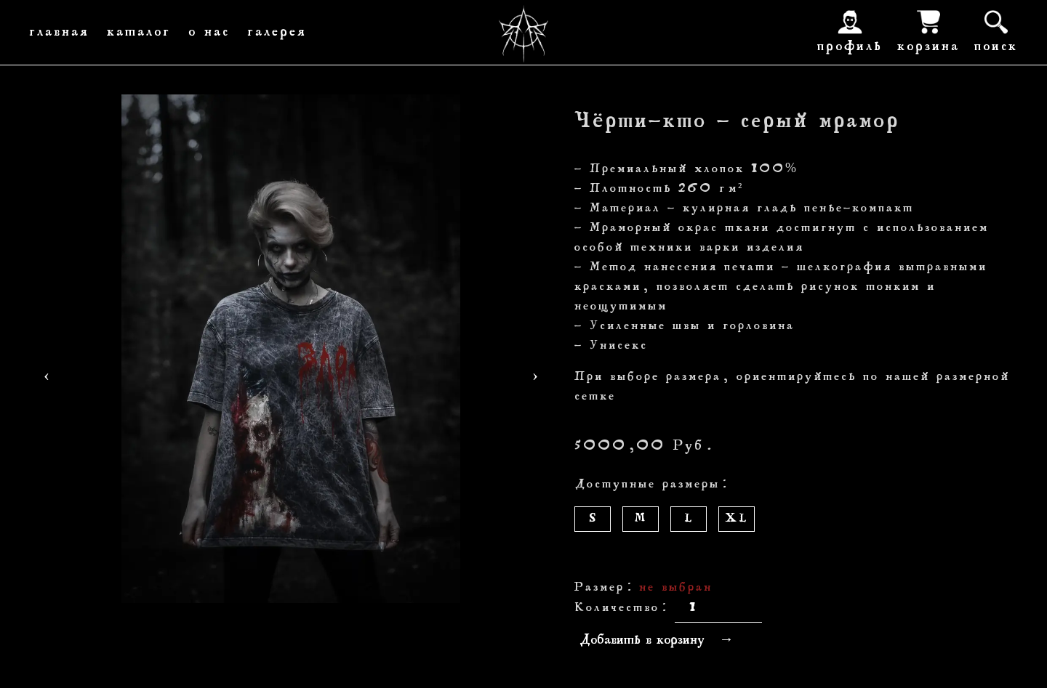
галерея (277, 32)
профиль (850, 30)
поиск (996, 30)
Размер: (603, 587)
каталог (139, 32)
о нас (209, 32)
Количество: (621, 608)
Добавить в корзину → (656, 641)
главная (59, 32)
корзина (928, 30)
